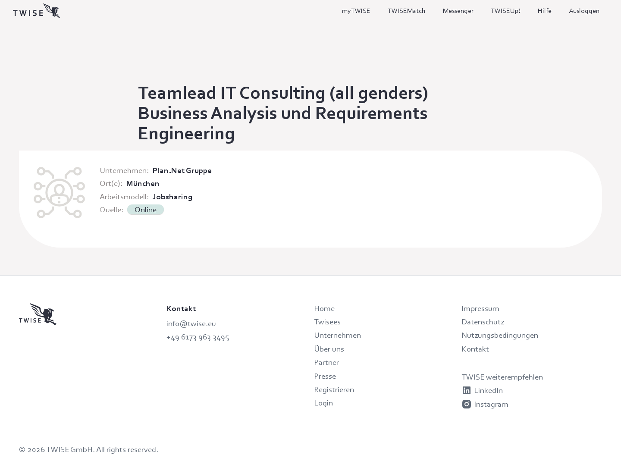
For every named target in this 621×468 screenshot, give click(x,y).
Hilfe (545, 10)
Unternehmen (337, 335)
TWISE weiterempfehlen (502, 377)
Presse (325, 376)
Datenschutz (482, 322)
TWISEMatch (407, 10)
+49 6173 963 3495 (197, 337)
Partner (326, 362)
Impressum (480, 308)
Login (323, 403)
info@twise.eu (191, 323)
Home (324, 308)
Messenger (458, 10)
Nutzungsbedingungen (499, 335)
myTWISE (356, 10)
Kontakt (475, 349)
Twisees (327, 322)
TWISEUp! (506, 10)
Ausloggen (584, 10)
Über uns (329, 349)
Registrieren (334, 389)
